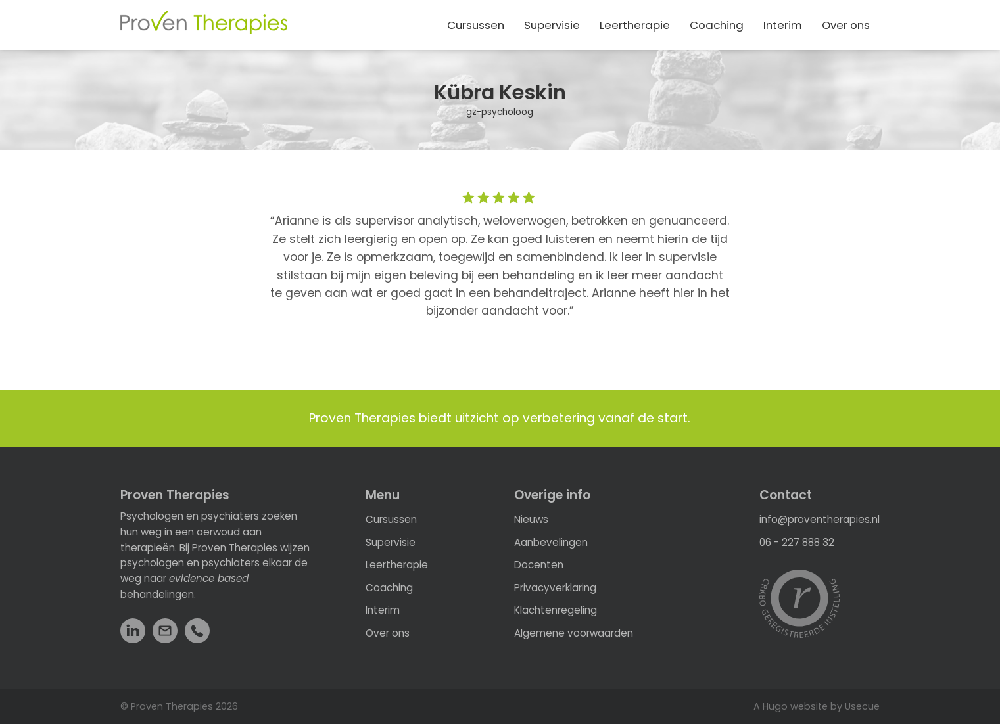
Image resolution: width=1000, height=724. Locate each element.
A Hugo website (790, 706)
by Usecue (855, 706)
